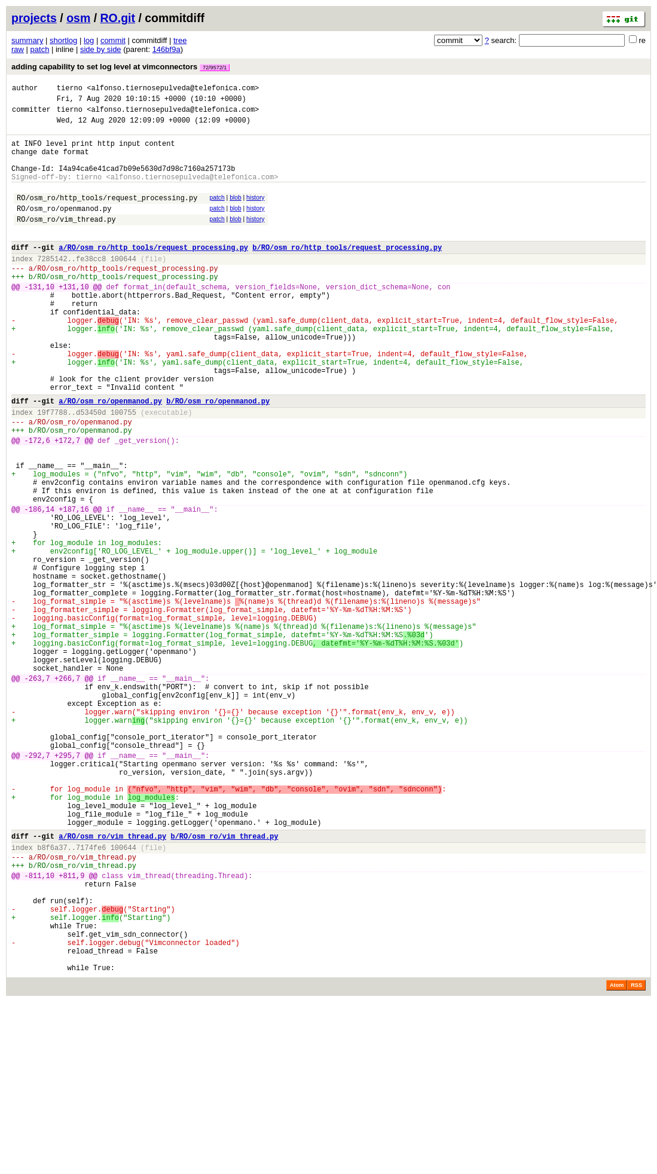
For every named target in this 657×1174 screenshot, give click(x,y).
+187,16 (73, 586)
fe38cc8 (91, 285)
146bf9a (166, 49)
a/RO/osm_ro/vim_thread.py (112, 981)
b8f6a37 (52, 994)
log (89, 40)
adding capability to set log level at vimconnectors (120, 66)
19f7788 (52, 469)
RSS (636, 1157)
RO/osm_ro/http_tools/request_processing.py (107, 215)
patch (40, 49)
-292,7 (37, 884)
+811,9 (71, 1028)
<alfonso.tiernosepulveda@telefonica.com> (173, 89)
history (255, 213)
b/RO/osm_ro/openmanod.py (218, 456)
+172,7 (67, 503)
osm (78, 18)
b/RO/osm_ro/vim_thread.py (224, 981)
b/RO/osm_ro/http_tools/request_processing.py (347, 272)
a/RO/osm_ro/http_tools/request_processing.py (153, 272)
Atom (617, 1157)
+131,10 (73, 319)
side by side (100, 49)
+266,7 (67, 791)
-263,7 (37, 791)
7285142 (52, 285)
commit (113, 40)
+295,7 (67, 884)
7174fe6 (91, 994)
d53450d (91, 469)
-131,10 (39, 319)
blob (236, 213)
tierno (69, 89)
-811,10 (39, 1028)
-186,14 (39, 586)
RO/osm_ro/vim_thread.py (66, 241)
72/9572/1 (215, 68)
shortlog (63, 40)
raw (17, 49)
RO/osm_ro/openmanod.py (64, 228)
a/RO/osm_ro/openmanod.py (110, 456)
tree (180, 40)
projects (34, 18)
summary (27, 40)
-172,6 (37, 503)
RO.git (118, 18)
